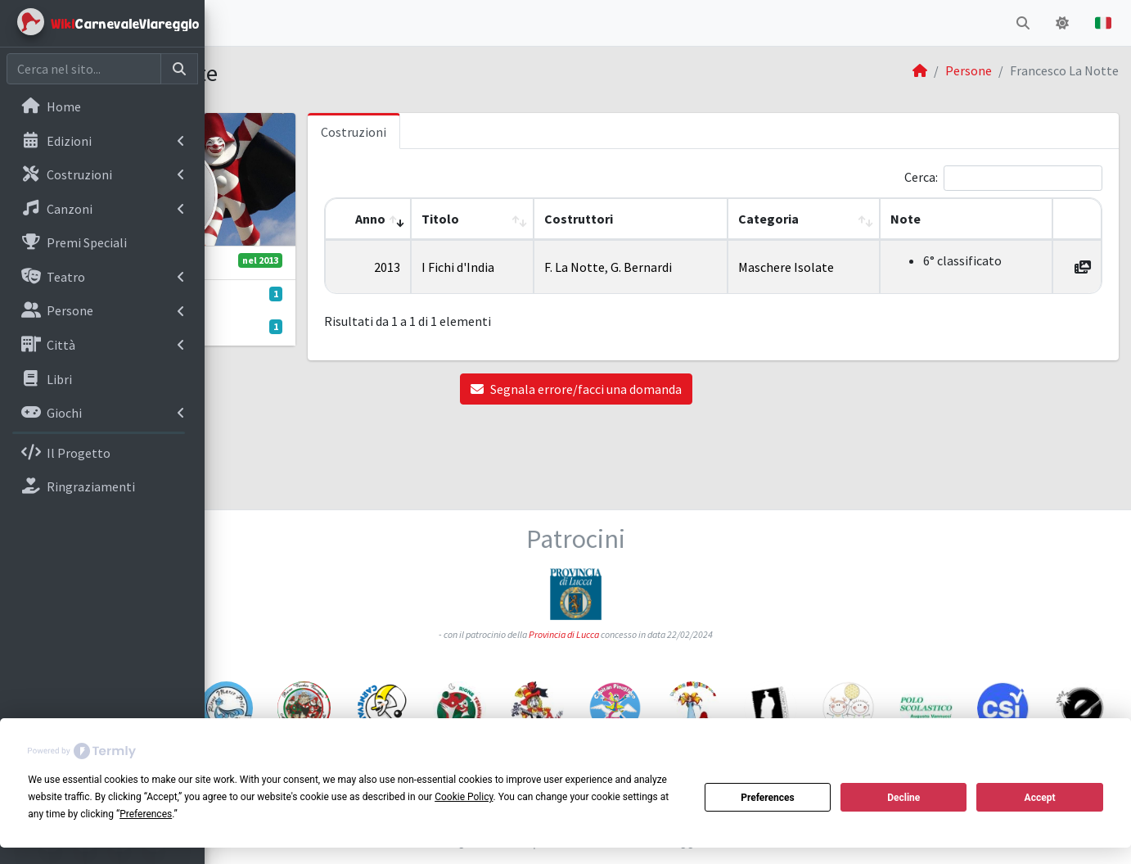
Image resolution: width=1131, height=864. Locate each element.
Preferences (768, 797)
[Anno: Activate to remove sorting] (498, 219)
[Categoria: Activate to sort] (856, 219)
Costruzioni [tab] (492, 132)
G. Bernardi (742, 267)
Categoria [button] (834, 218)
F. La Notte (675, 267)
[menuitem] (102, 108)
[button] (230, 23)
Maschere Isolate (852, 267)
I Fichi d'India (580, 267)
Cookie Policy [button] (464, 797)
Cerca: (921, 177)
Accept (1040, 797)
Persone (968, 70)
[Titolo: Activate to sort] (584, 219)
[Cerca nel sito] (84, 68)
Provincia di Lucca (656, 556)
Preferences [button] (145, 814)
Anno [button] (493, 218)
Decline (903, 797)
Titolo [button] (563, 218)
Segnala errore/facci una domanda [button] (667, 389)
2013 (510, 267)
